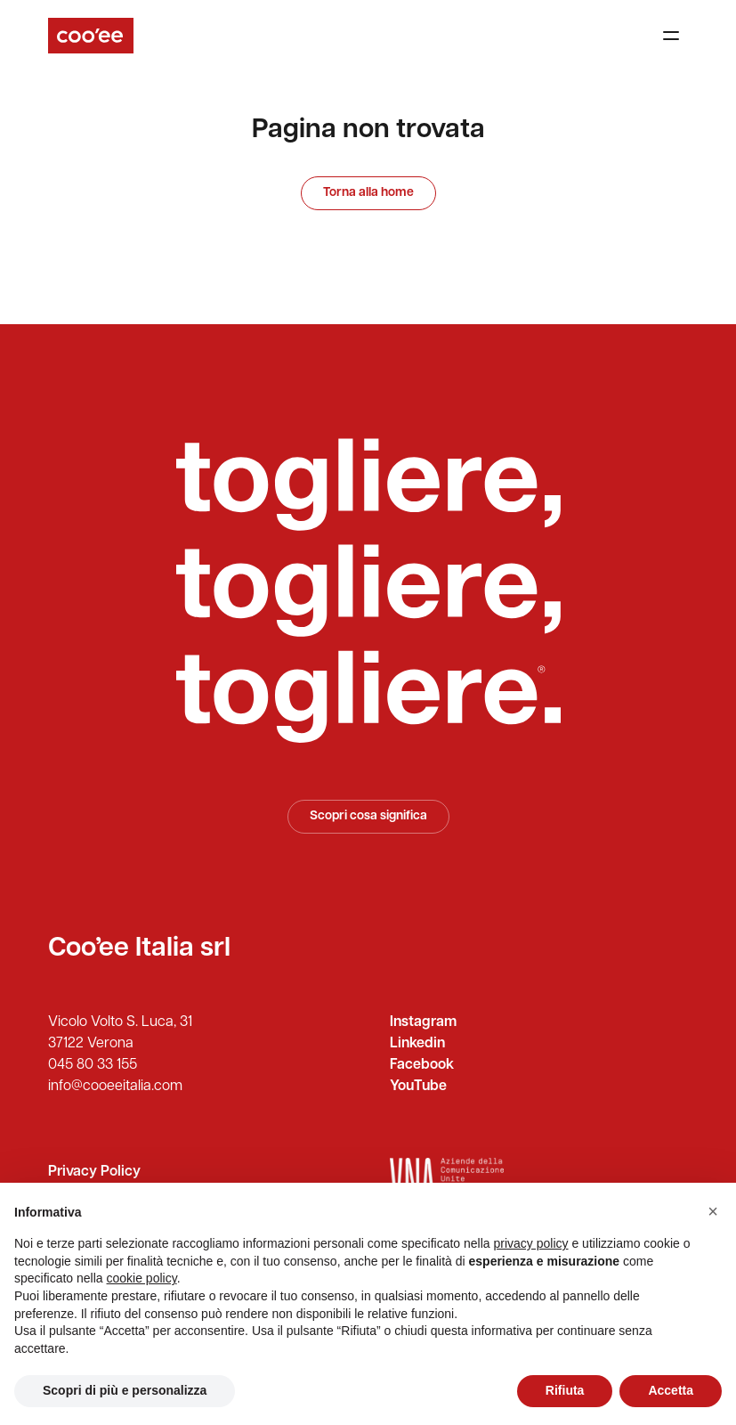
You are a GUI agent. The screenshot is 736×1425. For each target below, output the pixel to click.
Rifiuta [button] (565, 1390)
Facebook (422, 1065)
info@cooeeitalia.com (115, 1086)
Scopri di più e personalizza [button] (124, 1390)
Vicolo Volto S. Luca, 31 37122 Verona (120, 1033)
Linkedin (417, 1044)
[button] (713, 1211)
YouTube (418, 1086)
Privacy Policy (94, 1172)
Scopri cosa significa (368, 816)
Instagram (423, 1022)
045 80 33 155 (92, 1065)
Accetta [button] (670, 1390)
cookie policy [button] (142, 1278)
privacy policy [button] (531, 1243)
